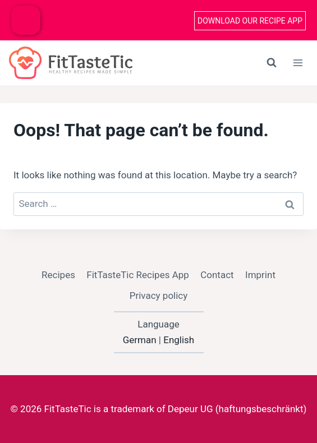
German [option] (140, 339)
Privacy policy (159, 295)
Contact (216, 274)
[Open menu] (297, 62)
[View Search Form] (271, 63)
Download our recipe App (249, 20)
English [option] (178, 339)
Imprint (260, 274)
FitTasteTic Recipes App (137, 274)
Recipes (58, 274)
